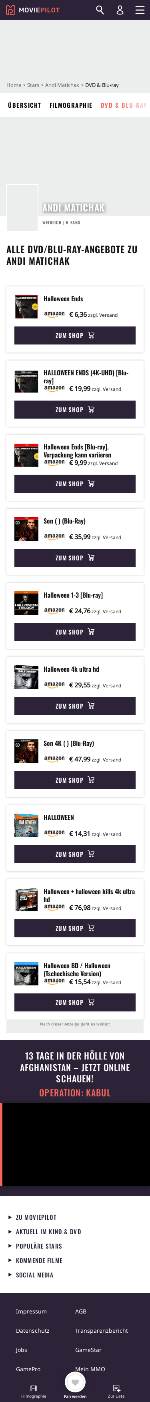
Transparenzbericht (101, 1330)
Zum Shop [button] (75, 335)
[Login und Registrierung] (120, 10)
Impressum (31, 1311)
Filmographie (71, 105)
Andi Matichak (62, 85)
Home (13, 85)
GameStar (88, 1350)
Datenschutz (33, 1330)
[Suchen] (100, 10)
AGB (80, 1311)
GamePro (28, 1369)
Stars (33, 85)
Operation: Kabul (74, 1092)
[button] (34, 1392)
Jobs (21, 1350)
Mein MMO (90, 1369)
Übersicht (25, 105)
